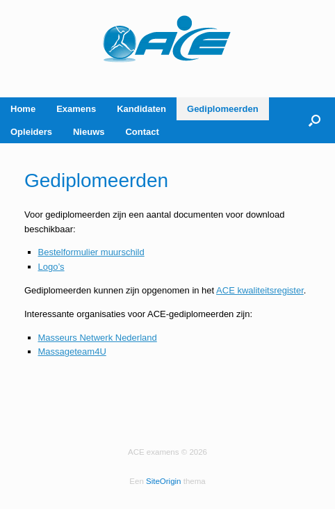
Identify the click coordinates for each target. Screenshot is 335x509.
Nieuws (89, 132)
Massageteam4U (72, 351)
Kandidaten (141, 109)
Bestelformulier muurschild (91, 252)
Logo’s (51, 266)
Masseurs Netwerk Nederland (97, 337)
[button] (314, 120)
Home (22, 109)
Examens (76, 109)
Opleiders (31, 132)
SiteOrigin (163, 481)
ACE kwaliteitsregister (260, 290)
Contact (141, 132)
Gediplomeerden (223, 109)
